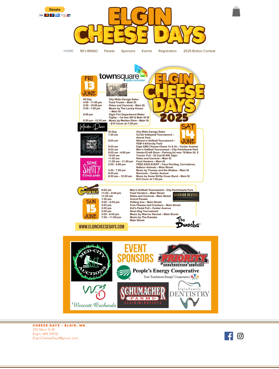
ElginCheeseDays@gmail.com (55, 338)
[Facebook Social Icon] (229, 336)
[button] (55, 12)
